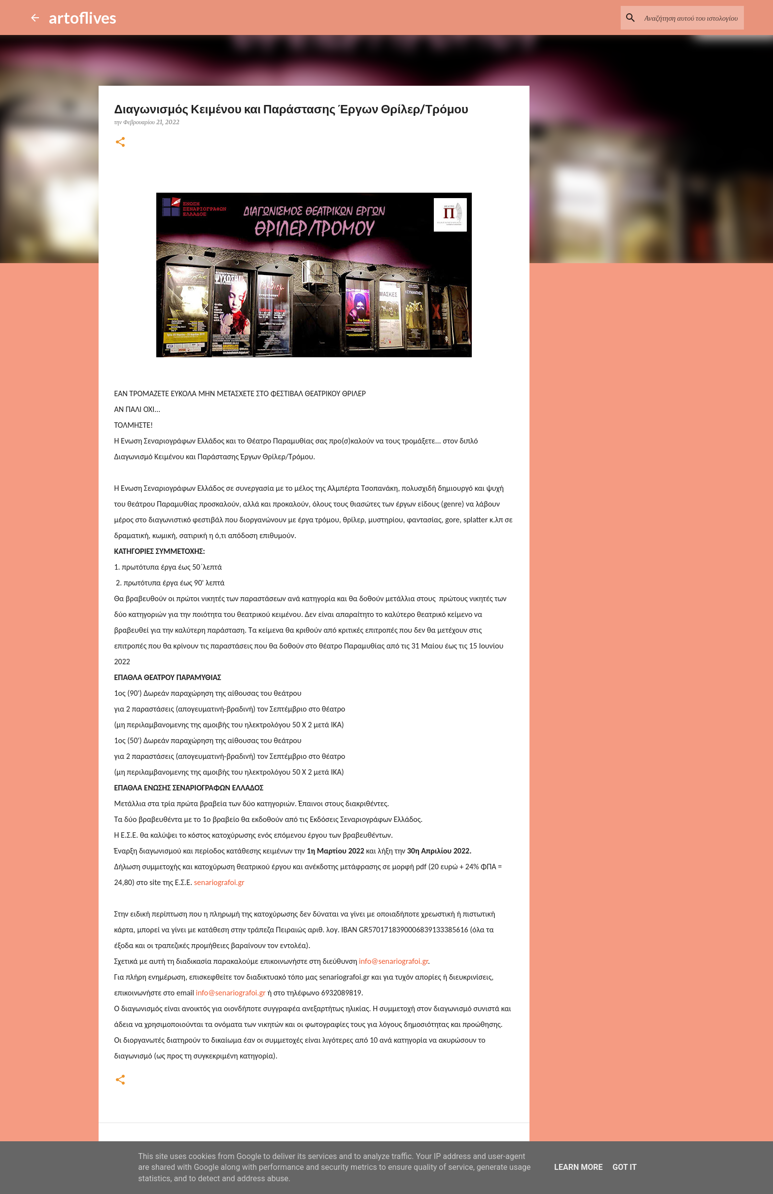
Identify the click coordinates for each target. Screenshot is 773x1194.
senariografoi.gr (219, 882)
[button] (120, 142)
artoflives (82, 17)
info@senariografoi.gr (393, 961)
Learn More (578, 1167)
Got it (624, 1167)
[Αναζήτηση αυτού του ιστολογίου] (692, 18)
